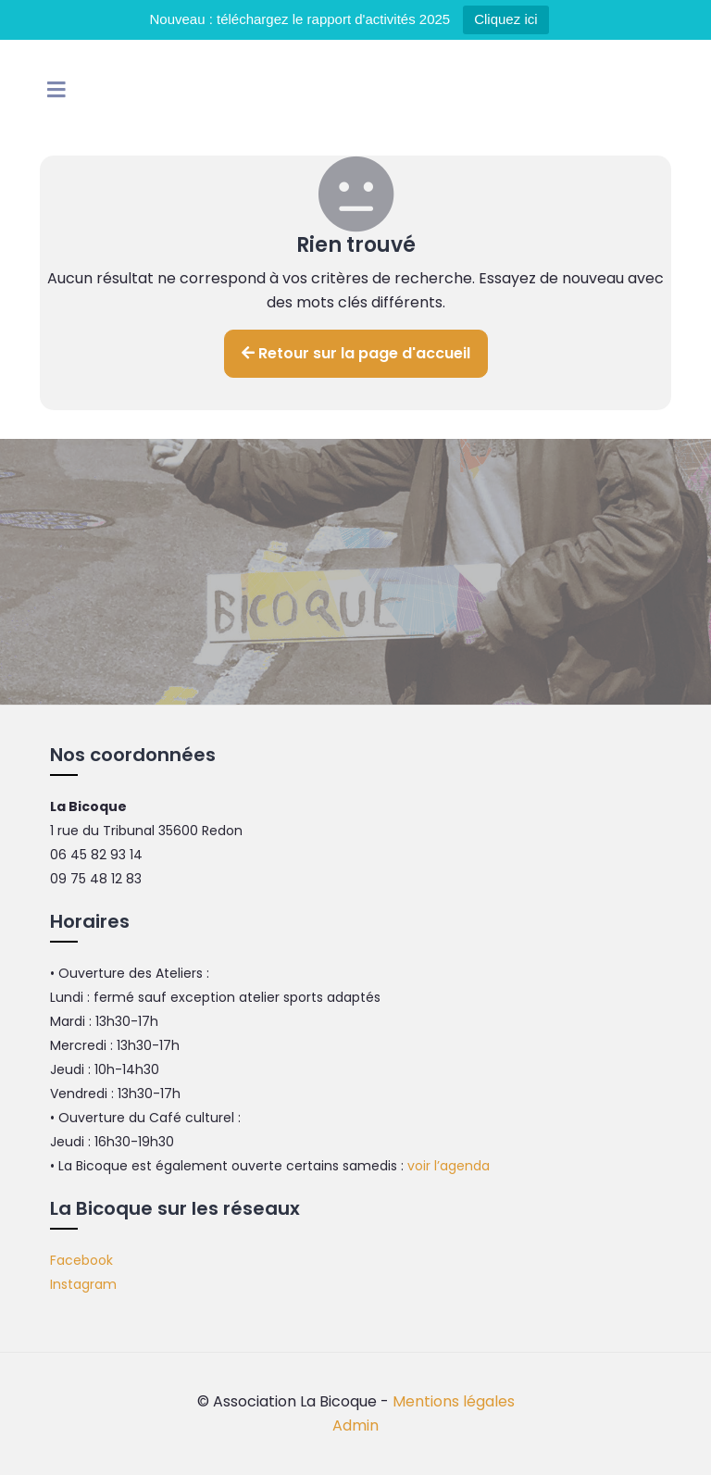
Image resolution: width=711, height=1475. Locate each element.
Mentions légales (454, 1401)
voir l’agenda (448, 1165)
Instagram (83, 1284)
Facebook (81, 1260)
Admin (355, 1425)
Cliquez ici (505, 19)
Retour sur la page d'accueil (356, 353)
